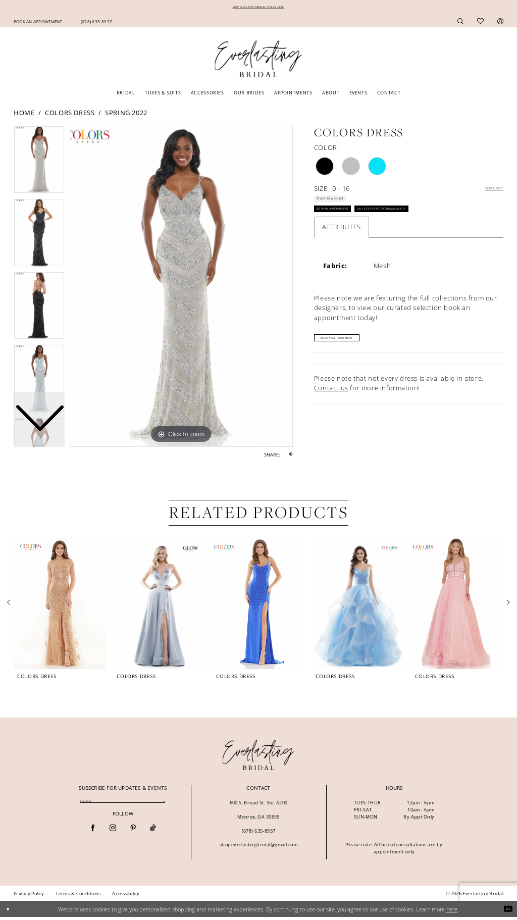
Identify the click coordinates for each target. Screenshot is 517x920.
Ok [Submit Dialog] (505, 911)
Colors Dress (69, 115)
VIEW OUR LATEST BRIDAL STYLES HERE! (258, 8)
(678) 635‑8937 (259, 834)
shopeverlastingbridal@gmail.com (258, 847)
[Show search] (461, 24)
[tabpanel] (181, 289)
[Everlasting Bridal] (258, 61)
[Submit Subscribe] (164, 805)
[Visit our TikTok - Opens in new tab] (153, 834)
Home (24, 115)
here (451, 911)
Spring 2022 (126, 115)
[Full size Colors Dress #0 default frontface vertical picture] (181, 289)
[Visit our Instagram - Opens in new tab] (113, 834)
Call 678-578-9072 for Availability (435, 225)
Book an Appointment (347, 225)
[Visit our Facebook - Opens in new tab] (92, 834)
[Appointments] (37, 24)
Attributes (341, 246)
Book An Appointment (356, 357)
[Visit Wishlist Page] (481, 24)
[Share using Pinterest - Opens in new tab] (291, 458)
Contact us (331, 409)
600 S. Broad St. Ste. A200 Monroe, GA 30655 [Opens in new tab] (259, 812)
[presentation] (60, 606)
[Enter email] (122, 805)
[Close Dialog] (11, 911)
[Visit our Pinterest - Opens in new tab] (133, 834)
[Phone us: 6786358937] (96, 24)
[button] (500, 24)
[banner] (259, 758)
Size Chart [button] (487, 191)
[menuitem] (37, 24)
